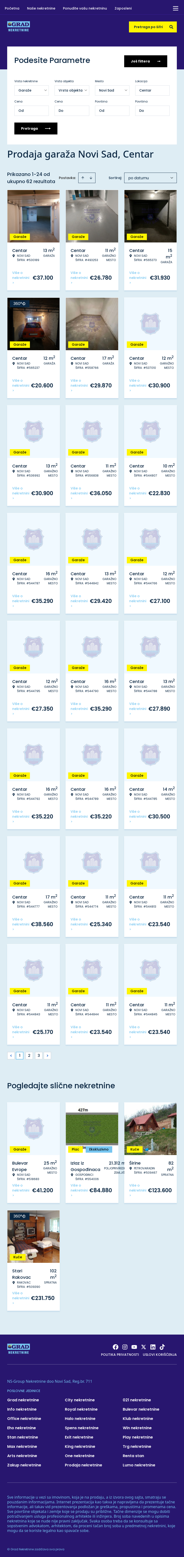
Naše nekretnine (41, 8)
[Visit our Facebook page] (115, 1345)
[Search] (171, 26)
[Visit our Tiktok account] (162, 1345)
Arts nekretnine (22, 1454)
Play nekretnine (138, 1435)
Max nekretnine (22, 1445)
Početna (12, 8)
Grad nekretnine (23, 1398)
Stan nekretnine (22, 1435)
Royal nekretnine (81, 1407)
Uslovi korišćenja (160, 1353)
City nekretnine (80, 1398)
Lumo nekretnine (139, 1463)
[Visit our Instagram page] (125, 1345)
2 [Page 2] (29, 1054)
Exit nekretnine (79, 1435)
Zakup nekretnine (24, 1463)
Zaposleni (123, 8)
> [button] (47, 1054)
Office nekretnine (24, 1417)
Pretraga (36, 126)
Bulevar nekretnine (141, 1407)
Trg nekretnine (137, 1445)
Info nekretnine (22, 1407)
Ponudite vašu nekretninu (85, 8)
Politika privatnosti (120, 1353)
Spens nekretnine (82, 1426)
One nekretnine (80, 1454)
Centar (145, 88)
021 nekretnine (137, 1398)
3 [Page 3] (39, 1054)
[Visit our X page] (143, 1345)
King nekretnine (80, 1445)
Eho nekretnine (21, 1426)
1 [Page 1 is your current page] (19, 1054)
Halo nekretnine (80, 1417)
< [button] (11, 1054)
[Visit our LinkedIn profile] (153, 1345)
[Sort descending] (91, 176)
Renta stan (133, 1454)
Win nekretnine (137, 1426)
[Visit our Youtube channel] (134, 1345)
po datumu (138, 176)
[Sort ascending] (82, 176)
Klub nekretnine (138, 1417)
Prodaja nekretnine (83, 1463)
